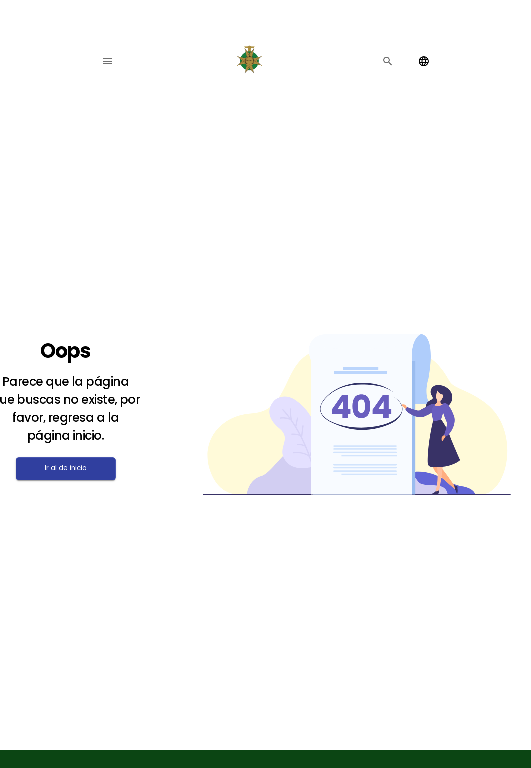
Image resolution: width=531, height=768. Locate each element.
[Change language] (424, 61)
